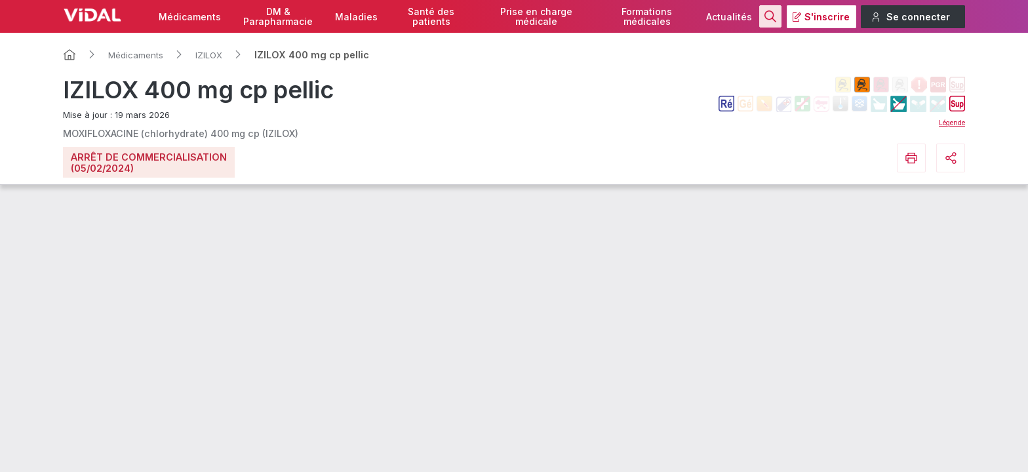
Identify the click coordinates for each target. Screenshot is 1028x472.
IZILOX (208, 55)
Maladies (356, 16)
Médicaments (190, 16)
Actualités (729, 16)
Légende (952, 123)
